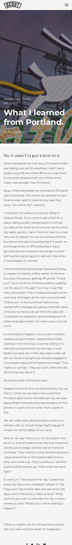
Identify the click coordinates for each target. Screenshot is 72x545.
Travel (26, 99)
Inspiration (12, 99)
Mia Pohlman (16, 132)
